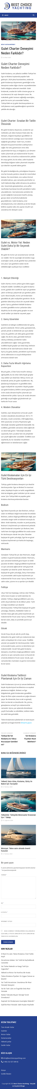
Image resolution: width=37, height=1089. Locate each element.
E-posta (4, 912)
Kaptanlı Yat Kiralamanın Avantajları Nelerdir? (17, 1001)
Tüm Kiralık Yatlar (7, 1027)
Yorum (4, 875)
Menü (5, 15)
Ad (2, 903)
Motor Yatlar (5, 1034)
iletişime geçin (26, 723)
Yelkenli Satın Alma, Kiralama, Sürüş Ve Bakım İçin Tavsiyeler (16, 782)
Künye (3, 1070)
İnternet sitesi (6, 921)
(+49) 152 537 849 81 (10, 1062)
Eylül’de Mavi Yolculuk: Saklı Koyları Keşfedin (17, 1005)
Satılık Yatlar (5, 1045)
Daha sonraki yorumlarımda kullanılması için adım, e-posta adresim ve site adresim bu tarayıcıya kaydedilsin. (18, 933)
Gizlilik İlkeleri (6, 1074)
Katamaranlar (6, 1038)
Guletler (4, 1031)
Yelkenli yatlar (6, 1041)
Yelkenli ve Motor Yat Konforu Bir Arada (15, 972)
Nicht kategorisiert (8, 44)
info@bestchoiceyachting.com (14, 1058)
